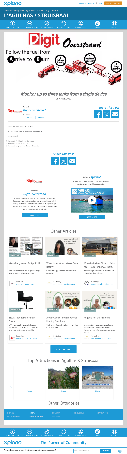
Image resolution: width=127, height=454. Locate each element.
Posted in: (26, 114)
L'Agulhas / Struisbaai (36, 15)
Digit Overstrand (34, 110)
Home (7, 10)
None (29, 391)
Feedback (91, 3)
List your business (113, 3)
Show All (10, 413)
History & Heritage (13, 416)
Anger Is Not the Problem (97, 317)
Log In (100, 3)
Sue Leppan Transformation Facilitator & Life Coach (64, 284)
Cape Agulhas (17, 10)
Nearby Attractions (36, 416)
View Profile (35, 215)
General (54, 10)
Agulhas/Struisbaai (34, 10)
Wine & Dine (56, 416)
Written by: (34, 191)
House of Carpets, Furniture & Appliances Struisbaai (27, 338)
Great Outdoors (102, 413)
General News (79, 413)
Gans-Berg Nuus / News (25, 284)
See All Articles (63, 349)
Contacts (82, 3)
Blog (47, 10)
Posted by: (26, 107)
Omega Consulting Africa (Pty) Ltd (102, 284)
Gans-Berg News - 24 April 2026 (25, 263)
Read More (92, 217)
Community (29, 117)
